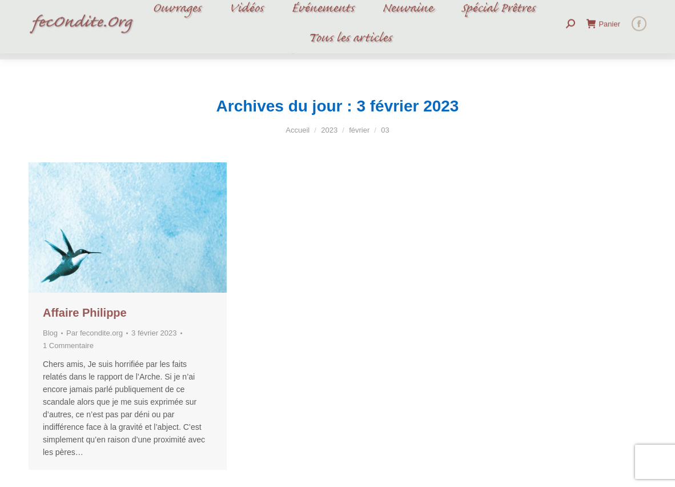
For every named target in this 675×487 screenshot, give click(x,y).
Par (94, 333)
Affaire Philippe (85, 312)
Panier (603, 29)
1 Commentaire (68, 345)
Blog (50, 333)
